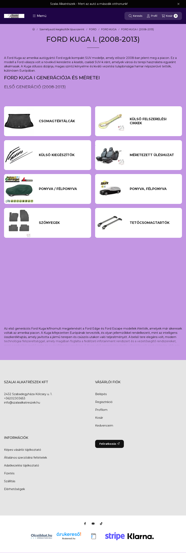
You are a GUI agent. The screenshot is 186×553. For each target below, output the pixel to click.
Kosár (99, 417)
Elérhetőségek (14, 489)
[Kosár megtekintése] (170, 16)
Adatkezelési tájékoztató (21, 465)
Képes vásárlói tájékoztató (22, 450)
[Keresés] (135, 16)
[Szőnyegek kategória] (62, 223)
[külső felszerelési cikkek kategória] (153, 121)
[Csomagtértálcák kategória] (62, 121)
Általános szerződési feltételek (25, 457)
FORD (93, 29)
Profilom (101, 410)
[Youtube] (93, 524)
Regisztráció (104, 402)
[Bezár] (178, 4)
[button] (39, 16)
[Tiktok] (101, 524)
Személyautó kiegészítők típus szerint (61, 29)
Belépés (101, 394)
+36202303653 (14, 398)
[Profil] (152, 16)
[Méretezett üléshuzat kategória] (153, 155)
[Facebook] (85, 524)
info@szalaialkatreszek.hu (22, 402)
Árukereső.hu (68, 538)
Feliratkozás (109, 443)
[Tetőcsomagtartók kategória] (153, 223)
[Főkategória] (33, 29)
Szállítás (9, 481)
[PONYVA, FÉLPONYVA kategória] (153, 189)
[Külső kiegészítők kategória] (62, 155)
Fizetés (9, 473)
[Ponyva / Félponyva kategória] (62, 189)
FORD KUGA (109, 29)
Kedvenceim (104, 425)
